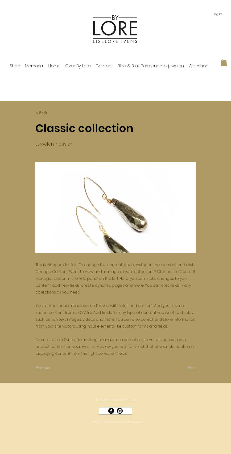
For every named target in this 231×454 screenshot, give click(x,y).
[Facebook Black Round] (111, 411)
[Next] (184, 368)
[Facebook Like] (117, 415)
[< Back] (51, 112)
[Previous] (51, 368)
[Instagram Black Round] (120, 411)
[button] (224, 62)
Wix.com (137, 422)
